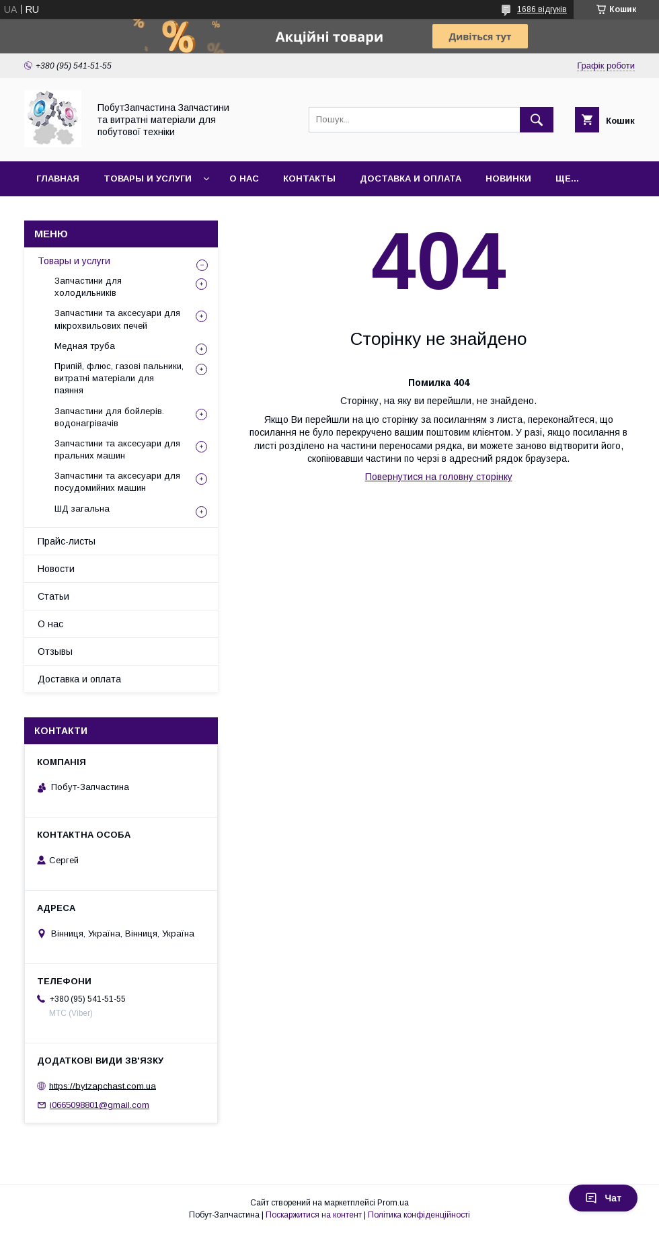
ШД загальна (82, 509)
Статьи (53, 596)
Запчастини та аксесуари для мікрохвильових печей (117, 319)
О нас (244, 178)
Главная (57, 178)
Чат (603, 1198)
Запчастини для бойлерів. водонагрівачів (109, 417)
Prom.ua (393, 1202)
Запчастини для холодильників (88, 287)
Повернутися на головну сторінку (438, 476)
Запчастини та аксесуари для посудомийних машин (117, 482)
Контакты (309, 178)
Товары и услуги (148, 178)
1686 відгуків (542, 9)
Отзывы (55, 651)
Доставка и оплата (410, 178)
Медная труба (84, 346)
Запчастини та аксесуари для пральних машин (117, 449)
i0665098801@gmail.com (99, 1105)
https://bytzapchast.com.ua (102, 1085)
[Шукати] (536, 119)
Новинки (508, 178)
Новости (56, 568)
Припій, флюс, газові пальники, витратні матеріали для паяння (119, 378)
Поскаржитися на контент (314, 1215)
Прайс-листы (66, 541)
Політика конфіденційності (419, 1215)
